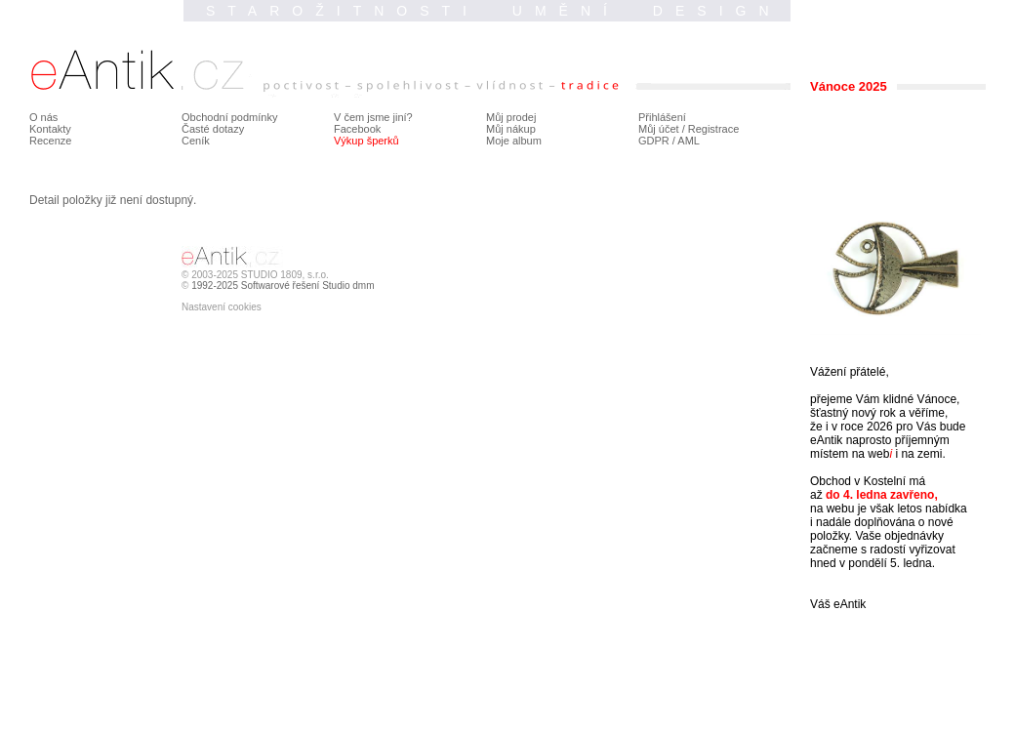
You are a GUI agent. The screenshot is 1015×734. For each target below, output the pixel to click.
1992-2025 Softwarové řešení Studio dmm (282, 285)
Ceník (196, 140)
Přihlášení (662, 117)
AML (688, 140)
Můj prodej (511, 117)
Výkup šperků (366, 140)
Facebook (357, 129)
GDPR (654, 140)
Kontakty (50, 129)
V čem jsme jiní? (373, 117)
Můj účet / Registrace (688, 129)
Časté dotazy (213, 129)
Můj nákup (511, 129)
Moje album (514, 140)
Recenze (50, 140)
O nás (43, 117)
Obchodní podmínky (229, 117)
